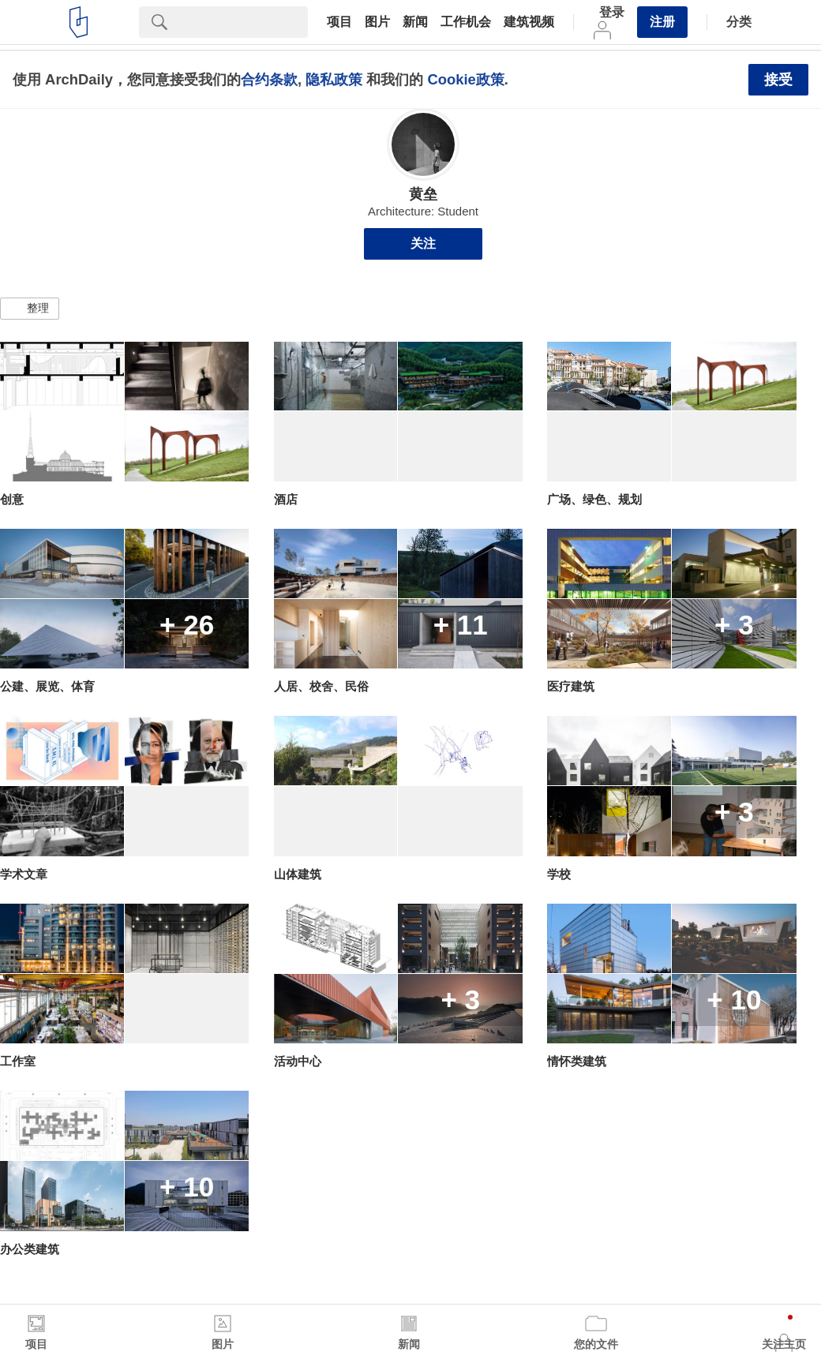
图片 (377, 22)
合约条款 (269, 79)
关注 (423, 243)
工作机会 (465, 22)
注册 (662, 21)
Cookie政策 (465, 79)
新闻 (415, 22)
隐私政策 (334, 79)
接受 (778, 80)
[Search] (244, 22)
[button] (29, 309)
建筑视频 (529, 22)
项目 (339, 22)
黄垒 (423, 194)
